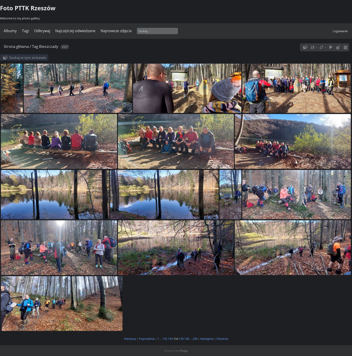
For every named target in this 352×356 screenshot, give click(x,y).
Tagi (25, 30)
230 (195, 339)
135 (181, 339)
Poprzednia (146, 339)
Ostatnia (222, 339)
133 (170, 339)
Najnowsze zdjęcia (116, 30)
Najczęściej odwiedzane (75, 30)
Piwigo (184, 351)
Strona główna (16, 46)
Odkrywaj (42, 30)
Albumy (10, 30)
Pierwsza (130, 339)
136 (186, 339)
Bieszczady (48, 46)
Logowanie (340, 31)
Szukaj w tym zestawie (27, 57)
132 (164, 339)
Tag (35, 46)
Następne (207, 339)
